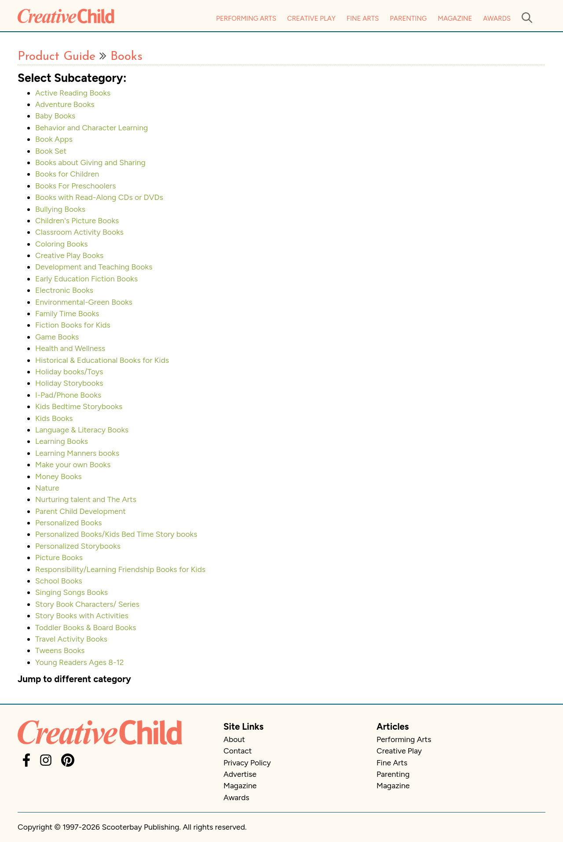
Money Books (58, 476)
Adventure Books (65, 104)
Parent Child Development (80, 511)
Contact (237, 750)
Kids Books (54, 418)
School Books (58, 580)
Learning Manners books (77, 453)
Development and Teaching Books (93, 266)
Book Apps (54, 139)
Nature (47, 487)
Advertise (239, 774)
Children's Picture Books (77, 220)
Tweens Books (60, 650)
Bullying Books (60, 209)
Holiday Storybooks (69, 383)
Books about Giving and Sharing (90, 162)
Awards (497, 18)
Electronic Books (64, 290)
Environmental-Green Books (83, 302)
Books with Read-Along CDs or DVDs (99, 197)
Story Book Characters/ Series (87, 604)
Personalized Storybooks (78, 545)
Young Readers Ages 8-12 (79, 662)
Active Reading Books (72, 92)
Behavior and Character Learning (91, 127)
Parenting (408, 18)
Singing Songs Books (71, 592)
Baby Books (55, 115)
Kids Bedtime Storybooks (78, 406)
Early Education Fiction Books (86, 278)
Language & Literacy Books (81, 429)
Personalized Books (68, 522)
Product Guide (56, 57)
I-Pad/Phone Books (68, 394)
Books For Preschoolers (75, 185)
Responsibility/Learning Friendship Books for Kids (120, 569)
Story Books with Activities (81, 615)
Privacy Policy (247, 762)
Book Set (50, 150)
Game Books (57, 336)
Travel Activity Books (71, 638)
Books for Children (67, 173)
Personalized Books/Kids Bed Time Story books (116, 534)
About (234, 739)
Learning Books (61, 441)
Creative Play (311, 18)
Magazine (455, 18)
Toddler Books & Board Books (85, 627)
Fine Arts (363, 18)
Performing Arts (246, 18)
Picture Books (59, 557)
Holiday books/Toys (69, 371)
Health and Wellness (70, 348)
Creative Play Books (69, 255)
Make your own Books (72, 464)
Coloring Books (61, 243)
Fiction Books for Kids (72, 324)
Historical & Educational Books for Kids (102, 360)
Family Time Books (67, 313)
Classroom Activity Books (79, 231)
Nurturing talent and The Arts (85, 499)
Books (126, 57)
